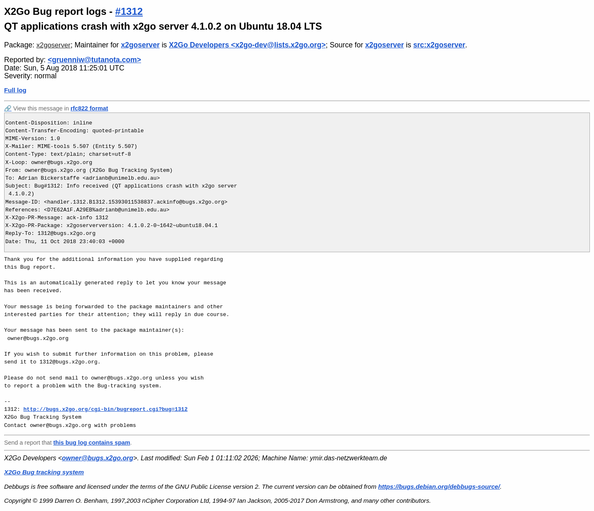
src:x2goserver (439, 45)
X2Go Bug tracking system (44, 472)
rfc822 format (89, 108)
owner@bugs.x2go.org (97, 458)
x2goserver (53, 45)
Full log (15, 90)
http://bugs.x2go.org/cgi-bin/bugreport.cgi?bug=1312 (106, 409)
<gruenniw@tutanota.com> (94, 60)
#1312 (129, 11)
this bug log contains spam (91, 442)
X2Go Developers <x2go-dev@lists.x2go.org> (247, 45)
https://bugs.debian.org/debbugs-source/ (439, 486)
